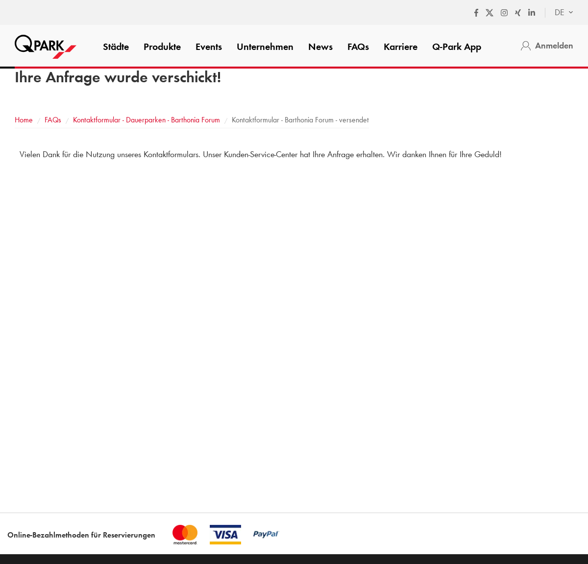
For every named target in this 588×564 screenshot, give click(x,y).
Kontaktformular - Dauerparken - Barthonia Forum (146, 119)
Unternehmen (265, 46)
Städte (116, 46)
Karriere (400, 46)
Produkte (162, 46)
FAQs (358, 46)
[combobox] (559, 12)
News (320, 46)
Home (24, 119)
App (456, 46)
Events (209, 46)
